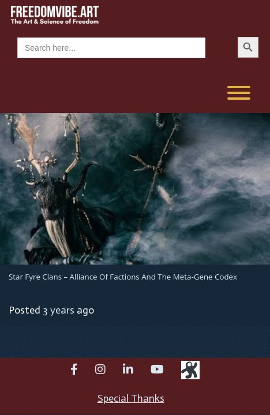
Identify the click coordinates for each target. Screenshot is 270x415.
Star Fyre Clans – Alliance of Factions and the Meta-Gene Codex (123, 276)
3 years (58, 310)
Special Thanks (130, 398)
